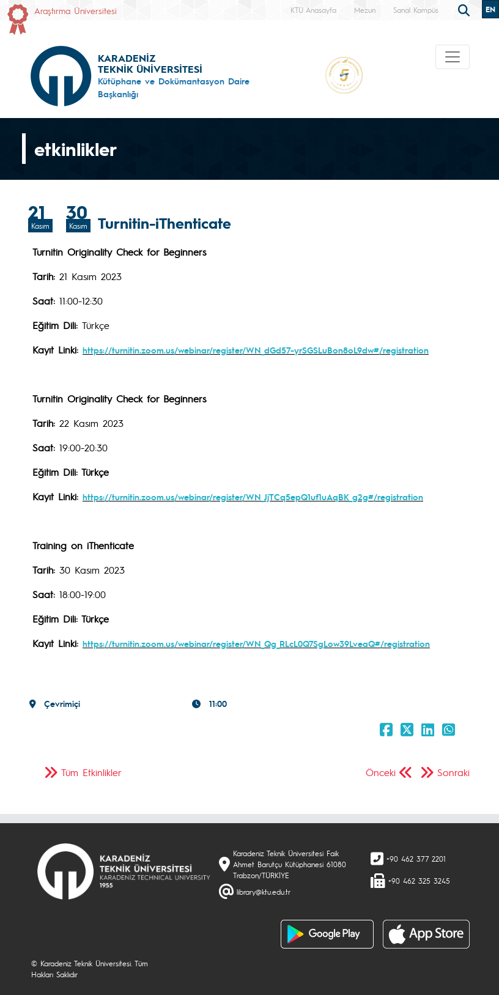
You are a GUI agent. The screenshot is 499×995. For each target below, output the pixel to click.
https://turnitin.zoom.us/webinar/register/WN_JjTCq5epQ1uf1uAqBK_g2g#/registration (253, 496)
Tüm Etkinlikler (91, 772)
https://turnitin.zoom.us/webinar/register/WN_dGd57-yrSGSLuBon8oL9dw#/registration (256, 349)
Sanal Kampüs (415, 10)
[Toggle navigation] (452, 57)
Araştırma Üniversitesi (75, 10)
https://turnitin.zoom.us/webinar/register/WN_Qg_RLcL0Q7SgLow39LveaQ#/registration (256, 643)
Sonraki (453, 772)
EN (490, 9)
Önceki (381, 772)
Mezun (364, 10)
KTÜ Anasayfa (313, 10)
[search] (465, 9)
